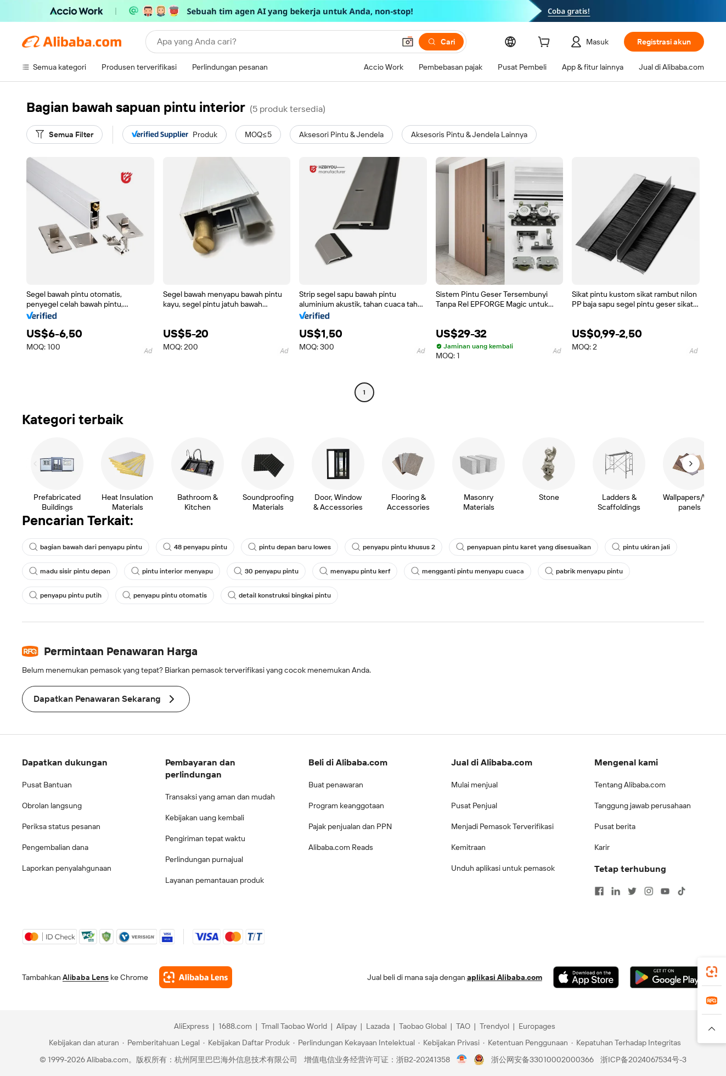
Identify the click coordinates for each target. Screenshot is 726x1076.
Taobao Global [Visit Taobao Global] (423, 1026)
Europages (537, 1026)
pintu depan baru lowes (289, 547)
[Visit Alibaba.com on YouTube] (665, 891)
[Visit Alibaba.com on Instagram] (649, 891)
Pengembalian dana (55, 847)
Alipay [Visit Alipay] (346, 1026)
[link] (711, 971)
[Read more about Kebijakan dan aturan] (82, 1042)
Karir (602, 847)
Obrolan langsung (52, 805)
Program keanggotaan (346, 805)
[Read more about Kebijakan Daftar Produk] (246, 1042)
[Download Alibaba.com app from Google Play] (667, 977)
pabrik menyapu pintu (584, 571)
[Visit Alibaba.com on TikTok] (681, 891)
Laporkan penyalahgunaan (66, 868)
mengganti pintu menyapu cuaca (467, 571)
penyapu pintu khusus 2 (393, 547)
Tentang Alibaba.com (630, 784)
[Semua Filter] (64, 134)
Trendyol (494, 1026)
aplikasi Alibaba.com (504, 977)
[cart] (546, 43)
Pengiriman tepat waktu (205, 838)
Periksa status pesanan (61, 826)
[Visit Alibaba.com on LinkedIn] (616, 891)
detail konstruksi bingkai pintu (279, 595)
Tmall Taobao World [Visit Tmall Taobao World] (294, 1026)
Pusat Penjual (474, 805)
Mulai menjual (474, 784)
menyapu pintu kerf (354, 571)
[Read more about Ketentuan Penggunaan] (525, 1042)
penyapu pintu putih (65, 595)
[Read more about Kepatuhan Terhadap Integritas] (626, 1042)
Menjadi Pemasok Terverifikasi (502, 826)
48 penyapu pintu (195, 547)
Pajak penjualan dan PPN (350, 826)
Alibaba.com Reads (340, 847)
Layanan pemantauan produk (214, 880)
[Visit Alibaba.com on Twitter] (632, 891)
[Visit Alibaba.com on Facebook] (599, 891)
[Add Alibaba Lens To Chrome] (195, 977)
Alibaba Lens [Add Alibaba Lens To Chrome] (86, 977)
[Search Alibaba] (274, 42)
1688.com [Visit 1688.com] (235, 1026)
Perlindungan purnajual (204, 859)
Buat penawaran (335, 784)
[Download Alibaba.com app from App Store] (586, 977)
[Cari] (441, 41)
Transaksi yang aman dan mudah (220, 796)
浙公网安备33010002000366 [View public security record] (542, 1059)
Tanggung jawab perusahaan (642, 805)
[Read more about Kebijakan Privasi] (449, 1042)
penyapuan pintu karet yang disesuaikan (523, 547)
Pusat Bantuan (47, 784)
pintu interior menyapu (172, 571)
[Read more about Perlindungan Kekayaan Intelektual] (354, 1042)
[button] (407, 41)
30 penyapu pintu (266, 571)
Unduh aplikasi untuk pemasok (503, 868)
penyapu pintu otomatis (164, 595)
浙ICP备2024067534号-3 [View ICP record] (643, 1059)
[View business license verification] (462, 1059)
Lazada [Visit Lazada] (378, 1026)
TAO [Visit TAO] (463, 1026)
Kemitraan (468, 847)
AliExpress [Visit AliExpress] (191, 1026)
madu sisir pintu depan (69, 571)
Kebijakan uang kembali (204, 817)
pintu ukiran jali (641, 547)
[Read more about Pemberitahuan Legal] (161, 1042)
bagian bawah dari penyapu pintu (85, 547)
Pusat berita (614, 826)
